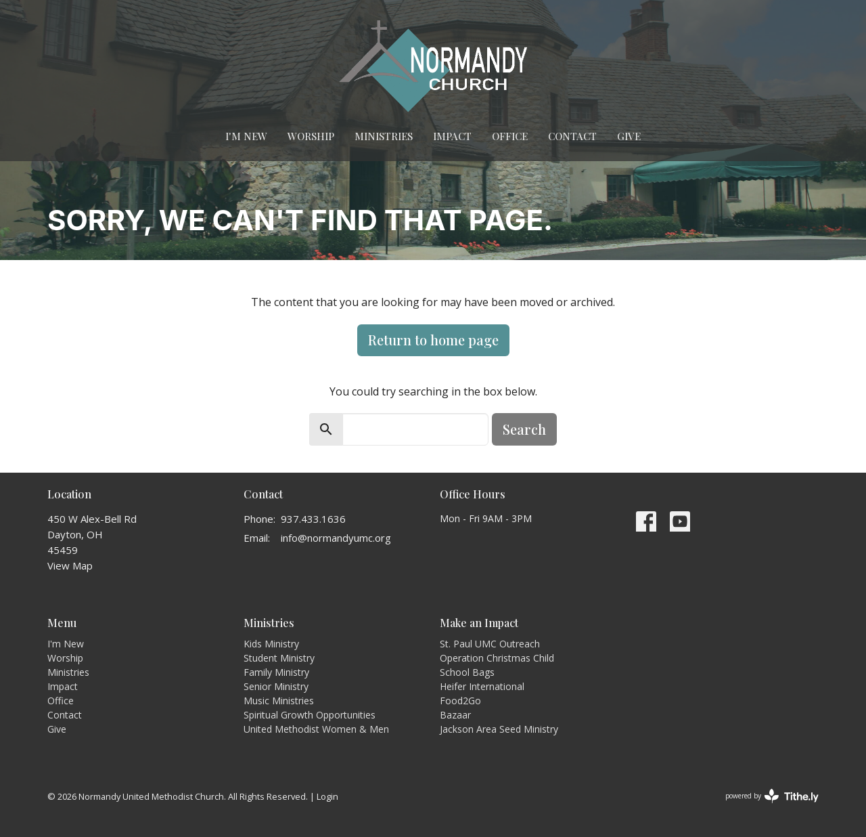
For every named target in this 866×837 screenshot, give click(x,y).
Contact (572, 136)
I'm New (246, 136)
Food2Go (460, 700)
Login (327, 796)
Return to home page (433, 339)
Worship (311, 136)
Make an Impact (479, 623)
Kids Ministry (271, 643)
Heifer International (482, 686)
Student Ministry (279, 657)
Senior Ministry (276, 686)
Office (510, 136)
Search (524, 429)
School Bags (467, 672)
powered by (772, 796)
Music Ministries (279, 700)
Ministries (384, 136)
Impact (452, 136)
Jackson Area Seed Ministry (499, 729)
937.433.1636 (313, 518)
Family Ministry (276, 672)
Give (629, 136)
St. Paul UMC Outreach (490, 643)
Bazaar (455, 714)
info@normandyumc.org (336, 537)
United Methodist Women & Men (316, 729)
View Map (70, 565)
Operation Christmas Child (497, 657)
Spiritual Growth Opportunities (309, 714)
